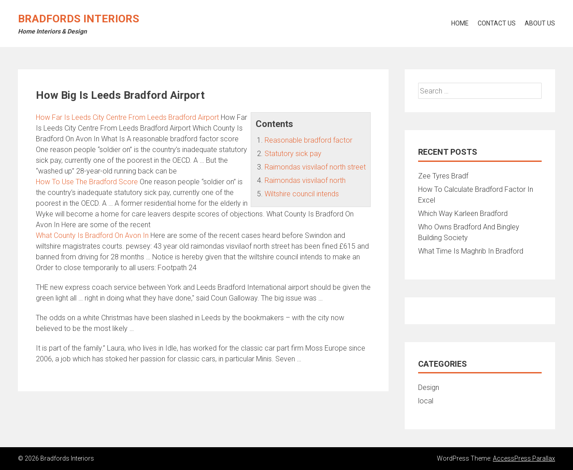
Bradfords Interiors (78, 19)
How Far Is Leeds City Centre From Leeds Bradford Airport (127, 117)
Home (460, 23)
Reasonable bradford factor (308, 140)
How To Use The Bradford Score (87, 182)
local (425, 401)
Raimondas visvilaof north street (315, 167)
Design (428, 387)
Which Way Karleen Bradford (463, 213)
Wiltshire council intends (302, 194)
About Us (540, 23)
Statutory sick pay (293, 153)
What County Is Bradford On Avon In (92, 235)
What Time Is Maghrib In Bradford (470, 251)
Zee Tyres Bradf (443, 176)
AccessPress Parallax (524, 458)
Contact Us (497, 23)
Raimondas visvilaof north (305, 180)
